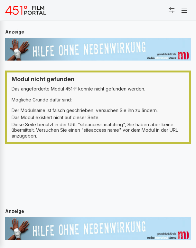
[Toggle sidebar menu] (171, 10)
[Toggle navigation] (184, 10)
